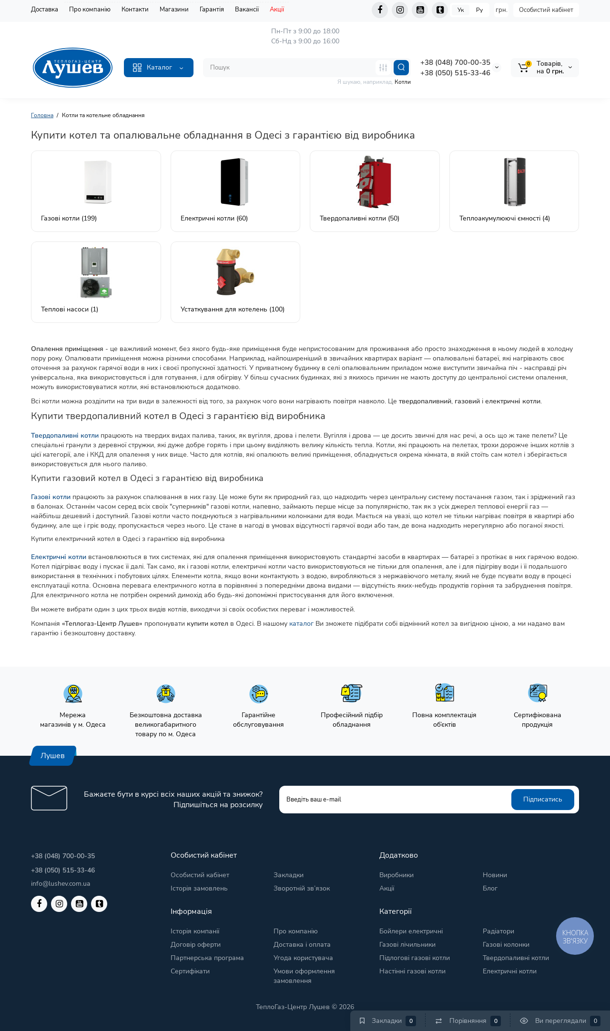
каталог (301, 623)
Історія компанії (195, 931)
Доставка (44, 9)
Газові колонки (506, 944)
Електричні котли (510, 971)
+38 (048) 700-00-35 (455, 62)
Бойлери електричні (411, 931)
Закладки (289, 875)
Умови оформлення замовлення (304, 976)
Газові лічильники (407, 944)
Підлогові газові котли (414, 957)
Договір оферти (196, 944)
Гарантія (212, 9)
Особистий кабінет (546, 10)
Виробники (396, 875)
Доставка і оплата (302, 944)
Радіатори (498, 931)
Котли (403, 82)
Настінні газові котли (412, 971)
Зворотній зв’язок (302, 888)
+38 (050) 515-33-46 (455, 73)
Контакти (135, 9)
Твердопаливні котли (516, 957)
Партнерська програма (207, 957)
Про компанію (90, 9)
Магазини (174, 9)
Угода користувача (303, 957)
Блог (490, 888)
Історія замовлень (199, 888)
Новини (495, 875)
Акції (277, 9)
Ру (479, 10)
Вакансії (247, 9)
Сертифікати (190, 971)
